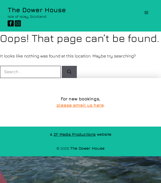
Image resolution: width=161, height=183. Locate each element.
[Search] (69, 72)
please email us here (80, 105)
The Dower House (37, 9)
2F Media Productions (75, 134)
